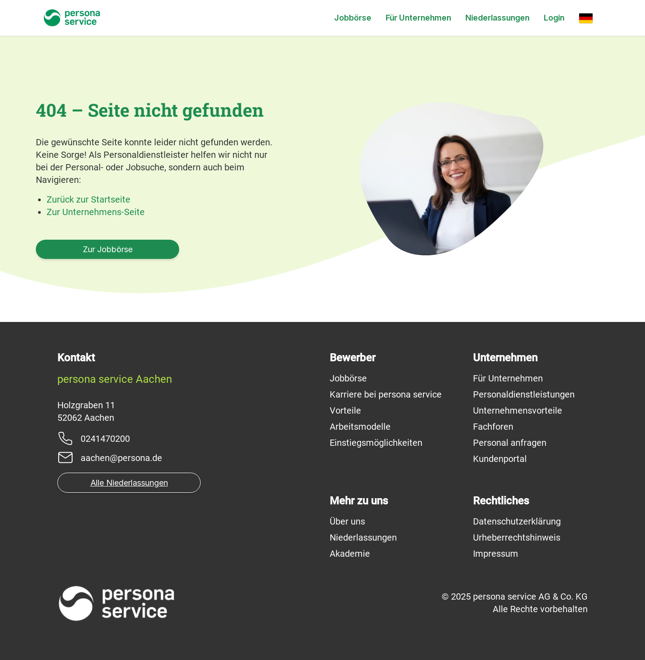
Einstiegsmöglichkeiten (376, 442)
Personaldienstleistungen (524, 394)
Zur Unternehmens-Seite (96, 212)
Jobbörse (352, 17)
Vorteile (345, 410)
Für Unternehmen (418, 17)
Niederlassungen (497, 17)
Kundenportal (500, 458)
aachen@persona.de (121, 458)
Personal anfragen (509, 442)
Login (554, 17)
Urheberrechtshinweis (516, 537)
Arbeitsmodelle (360, 426)
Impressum (495, 553)
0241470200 (105, 438)
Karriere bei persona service (386, 394)
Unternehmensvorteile (517, 410)
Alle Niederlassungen (129, 482)
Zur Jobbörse (108, 249)
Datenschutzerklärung (517, 521)
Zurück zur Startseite (88, 199)
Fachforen (493, 426)
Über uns (347, 521)
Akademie (350, 553)
